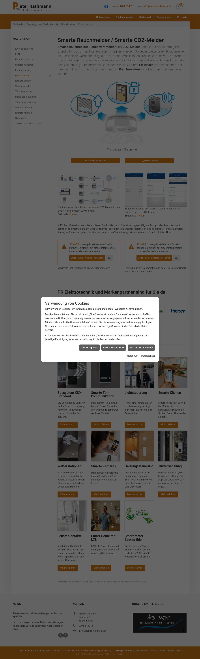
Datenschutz (148, 355)
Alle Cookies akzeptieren (141, 347)
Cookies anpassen (89, 347)
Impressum (132, 355)
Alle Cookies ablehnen (113, 347)
